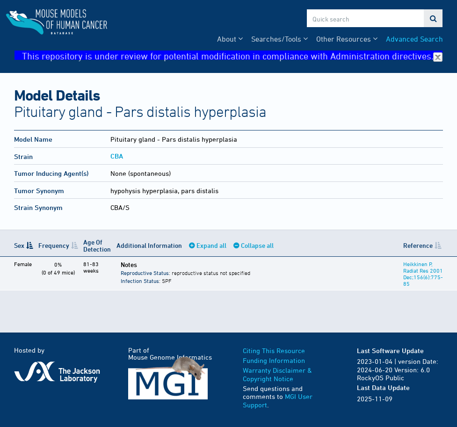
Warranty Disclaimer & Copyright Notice (277, 374)
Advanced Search (414, 39)
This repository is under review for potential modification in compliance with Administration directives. (232, 55)
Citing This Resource (274, 351)
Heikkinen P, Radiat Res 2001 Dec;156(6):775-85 (423, 274)
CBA (116, 156)
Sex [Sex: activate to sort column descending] (19, 245)
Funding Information (274, 360)
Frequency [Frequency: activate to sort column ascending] (53, 245)
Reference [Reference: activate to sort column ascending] (418, 245)
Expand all (211, 245)
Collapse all (257, 245)
